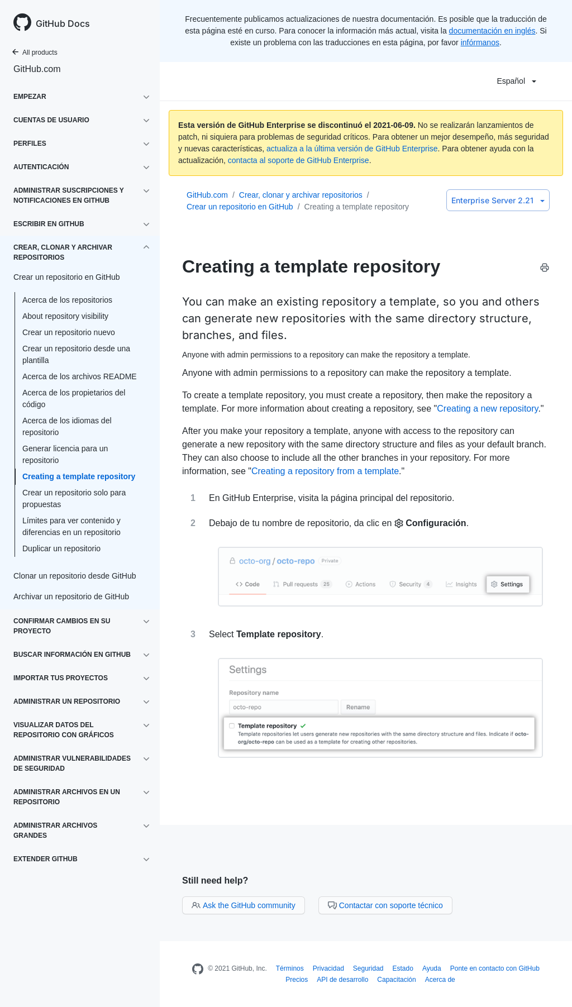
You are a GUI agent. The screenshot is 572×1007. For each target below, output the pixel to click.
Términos (290, 968)
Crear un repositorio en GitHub (240, 206)
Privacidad (328, 968)
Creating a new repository (487, 408)
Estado (403, 968)
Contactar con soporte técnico (385, 905)
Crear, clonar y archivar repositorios (301, 194)
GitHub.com (36, 69)
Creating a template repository (78, 476)
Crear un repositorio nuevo (68, 332)
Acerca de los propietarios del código (73, 398)
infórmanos (480, 42)
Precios (296, 980)
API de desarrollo (342, 980)
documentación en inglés (492, 30)
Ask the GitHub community (243, 905)
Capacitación (396, 980)
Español (516, 81)
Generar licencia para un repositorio (65, 454)
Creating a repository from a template (325, 471)
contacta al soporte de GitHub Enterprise (298, 160)
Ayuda (431, 968)
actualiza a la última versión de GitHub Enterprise (352, 148)
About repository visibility (65, 316)
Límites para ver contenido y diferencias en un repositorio (71, 526)
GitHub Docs (63, 23)
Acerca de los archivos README (79, 376)
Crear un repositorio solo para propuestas (74, 498)
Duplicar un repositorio (61, 548)
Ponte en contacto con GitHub (495, 968)
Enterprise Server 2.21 (498, 200)
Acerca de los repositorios (67, 299)
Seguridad (368, 968)
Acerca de (440, 980)
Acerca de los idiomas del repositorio (67, 426)
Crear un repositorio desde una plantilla (76, 354)
